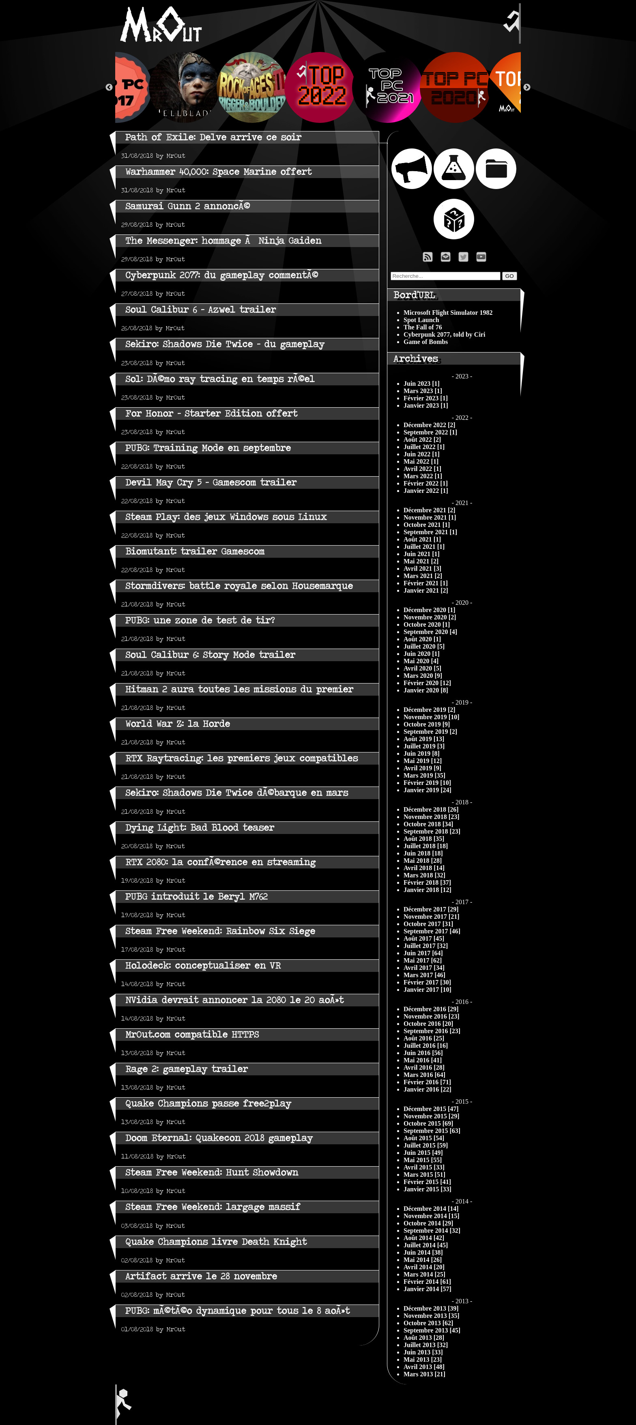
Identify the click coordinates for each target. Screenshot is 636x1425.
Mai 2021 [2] (421, 561)
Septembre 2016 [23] (432, 1030)
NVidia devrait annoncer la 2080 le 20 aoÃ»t (234, 1000)
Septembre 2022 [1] (430, 432)
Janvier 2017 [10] (427, 989)
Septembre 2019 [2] (430, 731)
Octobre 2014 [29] (428, 1223)
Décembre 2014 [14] (431, 1208)
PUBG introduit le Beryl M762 (196, 897)
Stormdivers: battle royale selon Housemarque (239, 586)
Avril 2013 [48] (424, 1366)
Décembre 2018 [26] (431, 809)
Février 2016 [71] (427, 1082)
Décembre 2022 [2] (430, 424)
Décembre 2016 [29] (431, 1009)
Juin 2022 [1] (422, 454)
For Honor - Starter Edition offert (211, 413)
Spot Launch (421, 319)
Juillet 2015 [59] (426, 1145)
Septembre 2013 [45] (432, 1330)
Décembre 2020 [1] (430, 609)
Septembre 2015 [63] (432, 1130)
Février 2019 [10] (427, 782)
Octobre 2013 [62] (428, 1323)
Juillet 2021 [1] (424, 546)
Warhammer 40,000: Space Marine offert (218, 172)
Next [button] (527, 88)
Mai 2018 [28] (423, 860)
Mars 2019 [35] (424, 775)
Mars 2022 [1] (423, 476)
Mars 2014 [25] (424, 1274)
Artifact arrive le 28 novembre (201, 1276)
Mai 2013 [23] (423, 1359)
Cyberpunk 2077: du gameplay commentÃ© (221, 275)
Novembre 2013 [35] (431, 1315)
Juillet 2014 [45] (426, 1245)
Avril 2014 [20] (424, 1267)
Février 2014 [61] (427, 1281)
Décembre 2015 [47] (431, 1108)
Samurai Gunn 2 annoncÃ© (187, 206)
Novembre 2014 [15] (431, 1215)
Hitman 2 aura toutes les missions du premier (239, 689)
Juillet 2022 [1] (424, 446)
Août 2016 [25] (424, 1038)
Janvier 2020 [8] (426, 690)
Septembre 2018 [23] (432, 831)
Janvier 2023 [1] (426, 405)
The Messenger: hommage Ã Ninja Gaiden (223, 241)
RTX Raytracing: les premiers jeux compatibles (241, 758)
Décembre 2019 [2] (430, 709)
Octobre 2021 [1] (427, 524)
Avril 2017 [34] (424, 967)
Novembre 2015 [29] (431, 1116)
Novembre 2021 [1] (430, 517)
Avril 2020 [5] (422, 668)
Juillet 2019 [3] (424, 746)
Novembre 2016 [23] (431, 1016)
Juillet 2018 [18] (426, 846)
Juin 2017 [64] (423, 953)
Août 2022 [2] (422, 439)
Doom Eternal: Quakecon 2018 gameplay (219, 1138)
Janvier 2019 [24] (427, 790)
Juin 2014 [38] (423, 1252)
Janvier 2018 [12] (427, 889)
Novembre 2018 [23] (431, 816)
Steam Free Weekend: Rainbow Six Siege (220, 931)
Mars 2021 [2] (423, 575)
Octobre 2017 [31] (428, 923)
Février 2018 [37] (427, 882)
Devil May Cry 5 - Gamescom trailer (211, 482)
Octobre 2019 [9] (427, 724)
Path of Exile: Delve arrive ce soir (213, 137)
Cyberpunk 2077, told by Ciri (444, 334)
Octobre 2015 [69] (428, 1123)
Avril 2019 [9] (422, 768)
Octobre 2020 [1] (427, 624)
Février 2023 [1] (426, 398)
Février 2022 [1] (426, 483)
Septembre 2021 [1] (430, 532)
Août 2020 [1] (422, 639)
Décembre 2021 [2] (430, 510)
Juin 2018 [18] (423, 853)
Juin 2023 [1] (422, 383)
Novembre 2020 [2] (430, 617)
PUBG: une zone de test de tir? (200, 620)
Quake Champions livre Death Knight (216, 1242)
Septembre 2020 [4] (430, 631)
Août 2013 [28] (424, 1337)
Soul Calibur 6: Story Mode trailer (210, 655)
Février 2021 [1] (426, 583)
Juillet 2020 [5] (424, 646)
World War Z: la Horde (177, 724)
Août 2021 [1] (422, 539)
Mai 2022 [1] (421, 461)
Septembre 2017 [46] (432, 931)
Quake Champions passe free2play (208, 1103)
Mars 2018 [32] (424, 875)
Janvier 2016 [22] (427, 1089)
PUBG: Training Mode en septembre (208, 448)
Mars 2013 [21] (424, 1374)
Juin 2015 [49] (423, 1152)
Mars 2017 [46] (424, 974)
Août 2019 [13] (424, 738)
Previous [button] (109, 88)
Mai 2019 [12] (423, 760)
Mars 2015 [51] (424, 1174)
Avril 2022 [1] (422, 468)
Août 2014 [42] (424, 1237)
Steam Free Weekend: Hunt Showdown (211, 1172)
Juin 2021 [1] (422, 553)
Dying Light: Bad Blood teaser (199, 828)
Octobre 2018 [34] (428, 824)
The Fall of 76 (423, 327)
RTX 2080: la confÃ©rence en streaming (220, 862)
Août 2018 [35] (424, 838)
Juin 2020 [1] (422, 653)
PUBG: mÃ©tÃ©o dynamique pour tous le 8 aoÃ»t (237, 1311)
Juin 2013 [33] (423, 1352)
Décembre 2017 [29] (431, 909)
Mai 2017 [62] (423, 960)
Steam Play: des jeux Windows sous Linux (226, 517)
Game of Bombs (426, 341)
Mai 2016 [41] (423, 1060)
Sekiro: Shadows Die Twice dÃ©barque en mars (236, 793)
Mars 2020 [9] (423, 675)
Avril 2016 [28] (424, 1067)
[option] (318, 87)
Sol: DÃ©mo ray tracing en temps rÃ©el (220, 379)
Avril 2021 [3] (422, 568)
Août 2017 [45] (424, 938)
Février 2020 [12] (427, 682)
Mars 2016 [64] (424, 1074)
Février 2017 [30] (427, 982)
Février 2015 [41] (427, 1181)
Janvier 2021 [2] (426, 590)
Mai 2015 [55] (423, 1159)
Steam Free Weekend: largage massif (213, 1207)
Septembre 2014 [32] (432, 1230)
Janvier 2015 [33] (427, 1189)
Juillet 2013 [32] (426, 1344)
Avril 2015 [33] (424, 1167)
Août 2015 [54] (424, 1138)
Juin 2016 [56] (423, 1052)
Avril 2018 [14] (424, 867)
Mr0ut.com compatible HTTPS (192, 1034)
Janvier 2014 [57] (427, 1288)
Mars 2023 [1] (423, 390)
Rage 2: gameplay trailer (186, 1069)
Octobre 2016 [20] (428, 1023)
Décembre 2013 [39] (431, 1308)
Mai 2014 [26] (423, 1259)
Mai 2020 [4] (421, 661)
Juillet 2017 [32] (426, 945)
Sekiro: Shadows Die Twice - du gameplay (224, 344)
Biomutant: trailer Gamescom (194, 551)
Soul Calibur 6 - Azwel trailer (200, 310)
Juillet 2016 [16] (426, 1045)
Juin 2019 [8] (422, 753)
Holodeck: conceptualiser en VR (203, 965)
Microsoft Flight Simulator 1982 (448, 312)
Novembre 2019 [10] (431, 717)
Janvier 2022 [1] (426, 490)
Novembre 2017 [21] (431, 916)
